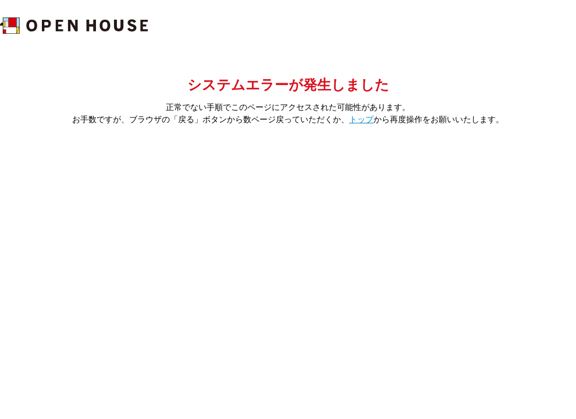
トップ (361, 119)
